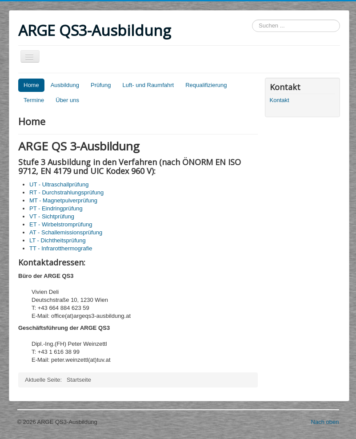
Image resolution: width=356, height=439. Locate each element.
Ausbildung (65, 85)
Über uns (67, 100)
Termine (34, 100)
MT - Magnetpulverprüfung (63, 200)
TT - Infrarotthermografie (60, 248)
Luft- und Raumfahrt (148, 85)
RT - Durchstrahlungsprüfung (66, 192)
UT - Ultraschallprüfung (58, 184)
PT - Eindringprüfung (56, 208)
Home (31, 85)
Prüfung (101, 85)
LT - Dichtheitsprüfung (57, 240)
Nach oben (325, 422)
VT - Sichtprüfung (51, 216)
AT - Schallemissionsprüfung (65, 232)
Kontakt (279, 100)
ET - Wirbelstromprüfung (60, 224)
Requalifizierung (206, 85)
